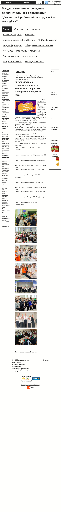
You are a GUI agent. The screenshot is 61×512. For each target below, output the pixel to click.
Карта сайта (5, 85)
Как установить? (26, 381)
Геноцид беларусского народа (5, 112)
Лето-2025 (4, 109)
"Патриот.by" (5, 93)
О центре (4, 73)
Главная (5, 71)
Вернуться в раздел (26, 352)
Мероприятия (5, 74)
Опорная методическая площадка (5, 118)
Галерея (4, 83)
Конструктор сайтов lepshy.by (30, 385)
